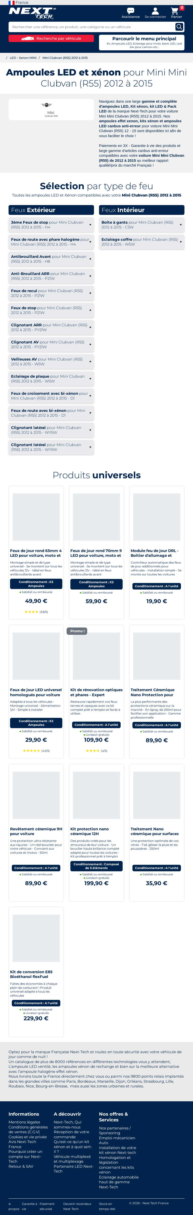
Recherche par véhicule (51, 38)
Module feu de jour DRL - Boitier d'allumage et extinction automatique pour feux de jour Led (155, 558)
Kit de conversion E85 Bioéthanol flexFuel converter (31, 976)
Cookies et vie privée (28, 1136)
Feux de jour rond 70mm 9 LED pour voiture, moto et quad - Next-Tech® (96, 555)
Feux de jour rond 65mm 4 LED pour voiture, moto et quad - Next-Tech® (36, 555)
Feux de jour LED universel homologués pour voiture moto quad (36, 694)
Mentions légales (24, 1122)
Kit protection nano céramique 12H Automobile (89, 834)
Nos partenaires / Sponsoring (115, 1130)
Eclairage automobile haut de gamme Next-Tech (119, 1182)
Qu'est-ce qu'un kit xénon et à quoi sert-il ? (73, 1146)
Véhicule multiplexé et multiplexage (72, 1159)
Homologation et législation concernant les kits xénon (116, 1165)
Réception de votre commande (71, 1134)
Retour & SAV (21, 1166)
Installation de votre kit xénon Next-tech (117, 1150)
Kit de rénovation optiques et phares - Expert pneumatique (96, 694)
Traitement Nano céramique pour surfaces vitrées (155, 834)
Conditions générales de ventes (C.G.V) (28, 1129)
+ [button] (51, 224)
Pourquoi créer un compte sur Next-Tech (25, 1156)
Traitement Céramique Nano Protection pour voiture (152, 694)
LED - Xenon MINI (23, 58)
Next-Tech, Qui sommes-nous (67, 1124)
